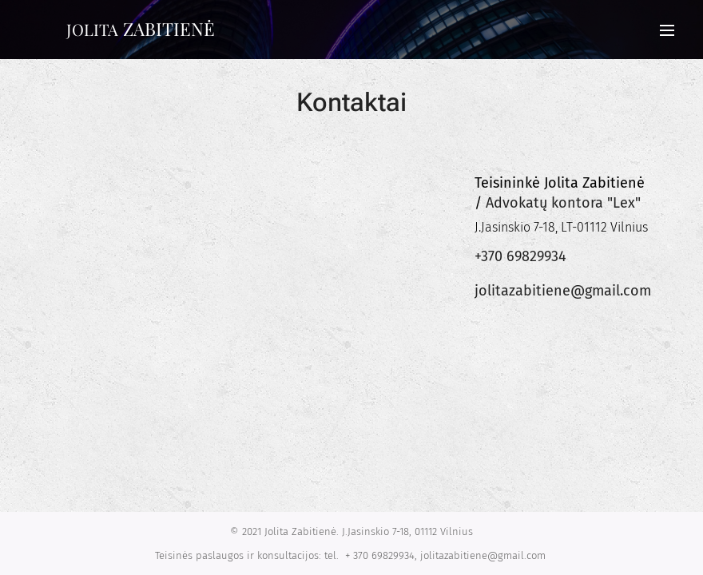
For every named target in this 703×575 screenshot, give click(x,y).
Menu (667, 30)
